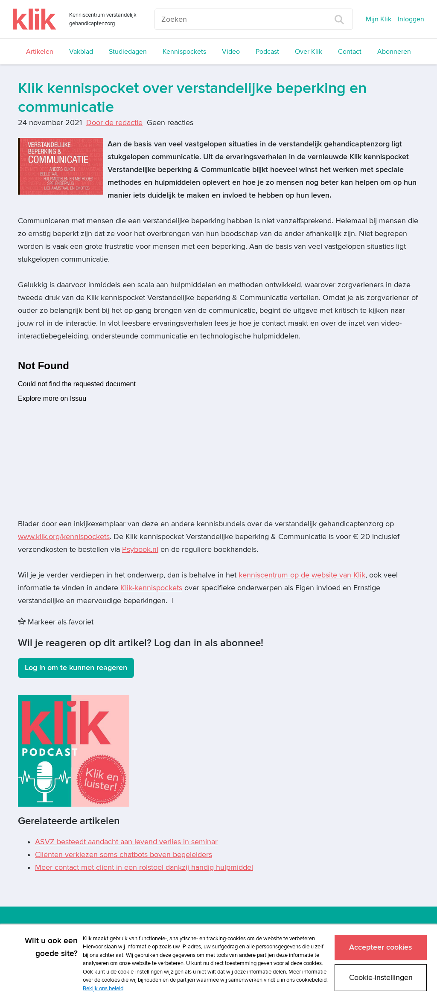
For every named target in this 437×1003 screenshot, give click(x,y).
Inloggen (411, 19)
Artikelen (39, 51)
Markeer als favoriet (55, 622)
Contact (349, 51)
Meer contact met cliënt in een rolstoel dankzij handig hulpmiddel (144, 867)
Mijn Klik (378, 19)
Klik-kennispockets (151, 587)
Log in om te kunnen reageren (76, 667)
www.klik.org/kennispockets (64, 536)
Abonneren (394, 51)
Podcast (267, 51)
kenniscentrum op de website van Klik (302, 575)
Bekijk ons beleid (103, 988)
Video (231, 51)
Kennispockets (184, 51)
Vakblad (81, 51)
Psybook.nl (140, 549)
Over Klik (308, 51)
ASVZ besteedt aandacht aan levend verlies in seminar (126, 841)
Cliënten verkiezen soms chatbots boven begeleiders (123, 854)
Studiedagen (128, 51)
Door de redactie (114, 122)
